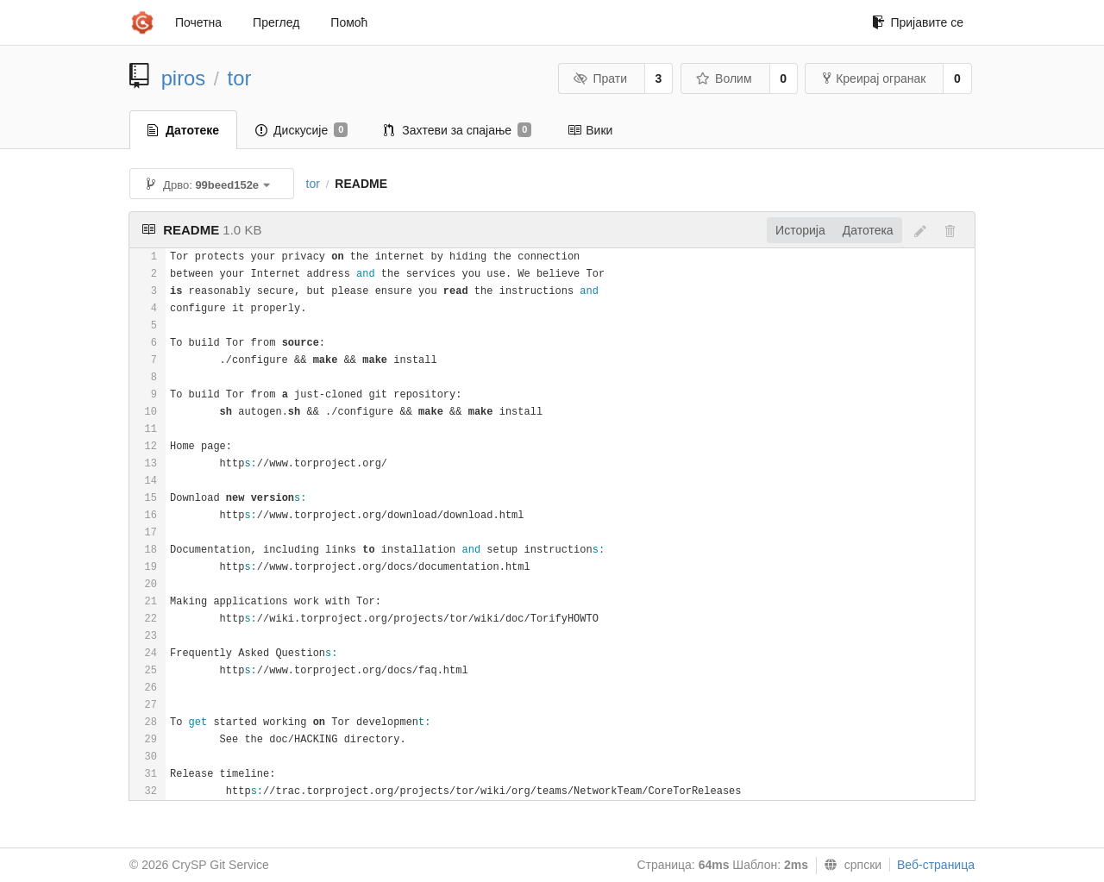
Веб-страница (936, 865)
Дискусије (301, 130)
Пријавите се (917, 22)
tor (240, 78)
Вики (590, 130)
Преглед (276, 22)
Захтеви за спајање (457, 130)
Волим (724, 78)
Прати (600, 78)
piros (183, 78)
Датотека (868, 230)
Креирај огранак (874, 78)
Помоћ (348, 22)
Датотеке (183, 130)
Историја (800, 230)
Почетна (198, 22)
